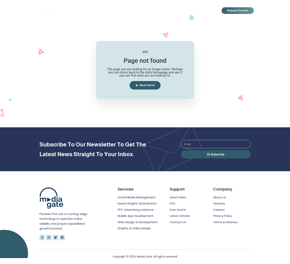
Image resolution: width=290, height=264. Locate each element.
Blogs (183, 10)
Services (163, 10)
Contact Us (205, 10)
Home (121, 10)
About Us (140, 10)
